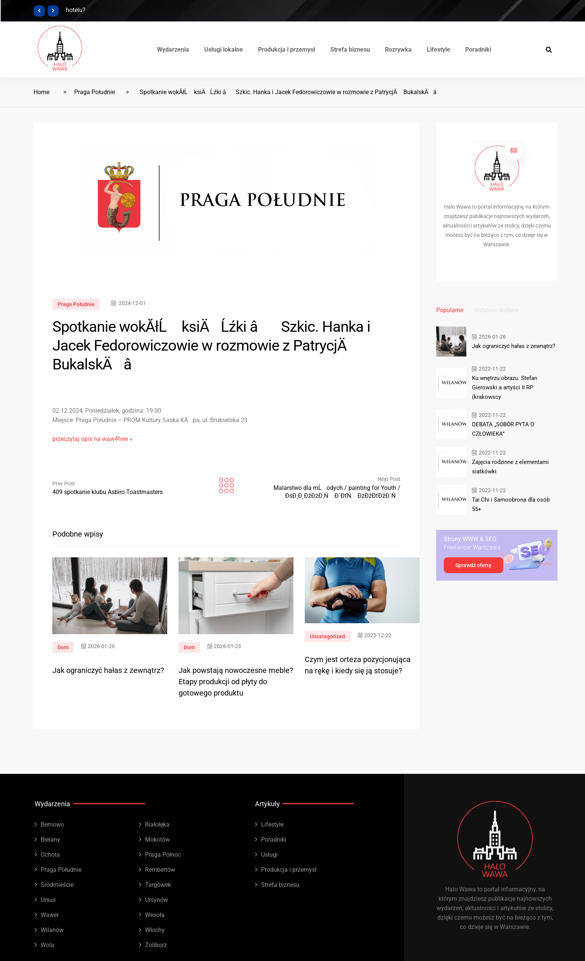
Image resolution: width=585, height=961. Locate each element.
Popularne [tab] (449, 310)
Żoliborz (156, 945)
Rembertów (160, 869)
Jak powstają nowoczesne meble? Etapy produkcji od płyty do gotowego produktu (236, 681)
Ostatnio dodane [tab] (497, 310)
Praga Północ (163, 854)
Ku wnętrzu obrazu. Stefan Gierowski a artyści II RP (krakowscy (504, 387)
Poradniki (478, 49)
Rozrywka (398, 49)
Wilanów (52, 930)
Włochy (155, 930)
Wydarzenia (173, 49)
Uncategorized (327, 636)
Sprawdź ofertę (473, 565)
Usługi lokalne (223, 49)
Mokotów (157, 839)
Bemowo (52, 824)
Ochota (50, 854)
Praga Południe (94, 92)
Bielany (50, 839)
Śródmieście (57, 884)
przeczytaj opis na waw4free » (92, 438)
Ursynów (156, 899)
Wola (47, 945)
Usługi (269, 854)
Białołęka (157, 824)
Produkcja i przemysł (286, 49)
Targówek (158, 884)
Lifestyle (438, 49)
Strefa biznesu (350, 49)
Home (41, 92)
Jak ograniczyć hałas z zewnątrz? (108, 670)
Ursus (48, 899)
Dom (63, 647)
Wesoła (155, 914)
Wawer (50, 914)
